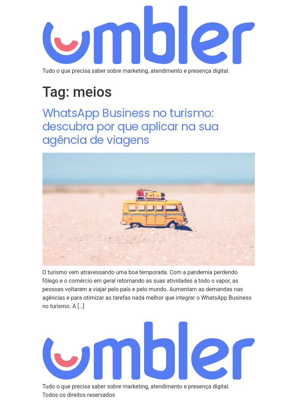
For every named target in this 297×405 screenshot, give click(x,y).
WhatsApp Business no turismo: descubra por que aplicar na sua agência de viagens (130, 126)
